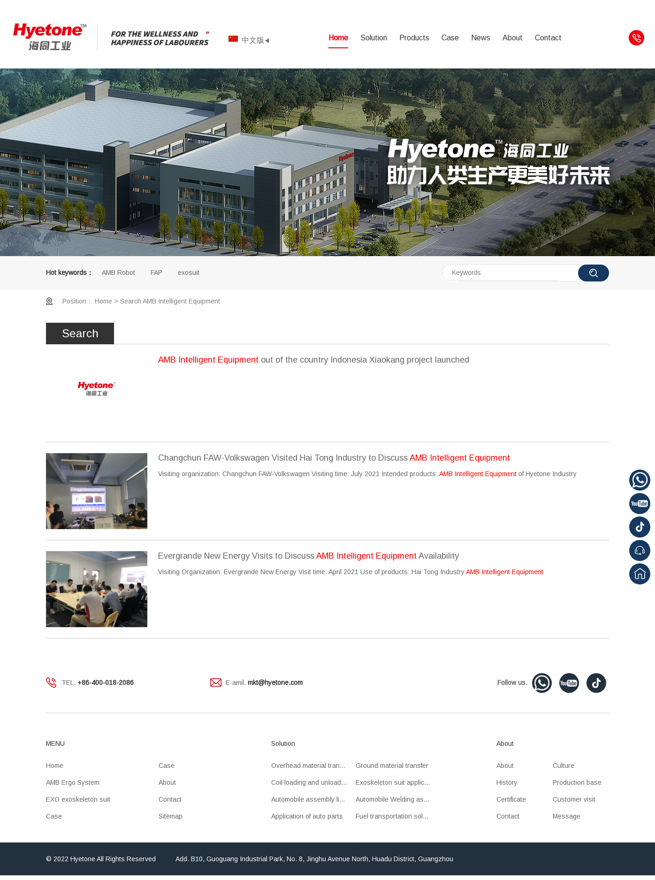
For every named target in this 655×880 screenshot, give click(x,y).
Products (414, 38)
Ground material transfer (392, 765)
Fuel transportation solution (396, 816)
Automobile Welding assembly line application (398, 799)
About (513, 38)
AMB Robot (118, 272)
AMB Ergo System (72, 782)
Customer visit (574, 799)
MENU (55, 743)
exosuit (188, 272)
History (507, 782)
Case (450, 38)
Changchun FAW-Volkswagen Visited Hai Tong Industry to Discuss (334, 458)
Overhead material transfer (311, 765)
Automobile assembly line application (313, 799)
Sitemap (171, 816)
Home (338, 38)
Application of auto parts (307, 816)
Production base (577, 782)
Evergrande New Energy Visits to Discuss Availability (308, 556)
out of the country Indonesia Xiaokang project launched (313, 359)
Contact (548, 38)
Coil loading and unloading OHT (313, 782)
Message (566, 816)
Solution (373, 38)
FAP (156, 272)
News (480, 38)
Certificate (511, 799)
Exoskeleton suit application (397, 782)
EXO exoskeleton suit (78, 799)
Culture (563, 765)
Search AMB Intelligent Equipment (170, 301)
